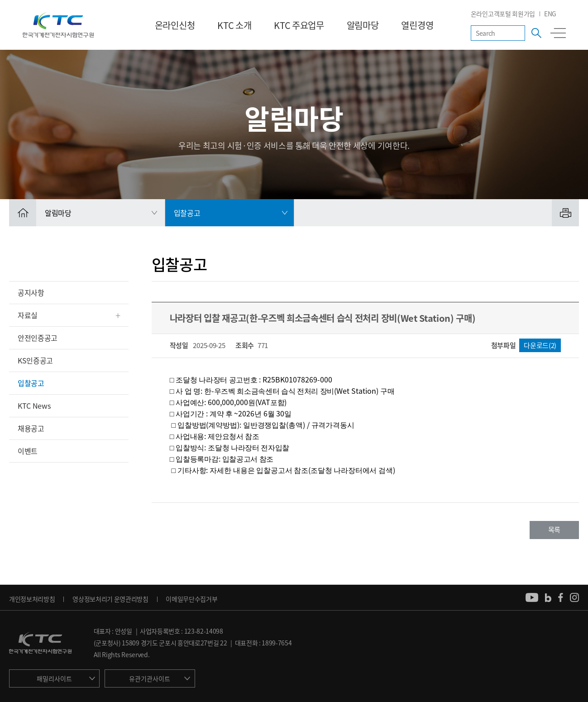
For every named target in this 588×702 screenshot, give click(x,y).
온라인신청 (175, 25)
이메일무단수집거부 (191, 598)
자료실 (28, 315)
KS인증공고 (35, 360)
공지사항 (31, 292)
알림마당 (363, 25)
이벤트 (28, 450)
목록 (554, 530)
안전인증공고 (37, 337)
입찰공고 (31, 382)
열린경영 (417, 25)
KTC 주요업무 (299, 25)
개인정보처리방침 (32, 598)
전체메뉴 (558, 33)
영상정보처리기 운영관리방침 (110, 598)
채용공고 (31, 428)
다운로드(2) (540, 345)
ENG (550, 13)
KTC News (34, 405)
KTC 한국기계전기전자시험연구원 (58, 25)
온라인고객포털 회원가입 (503, 13)
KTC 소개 (234, 25)
